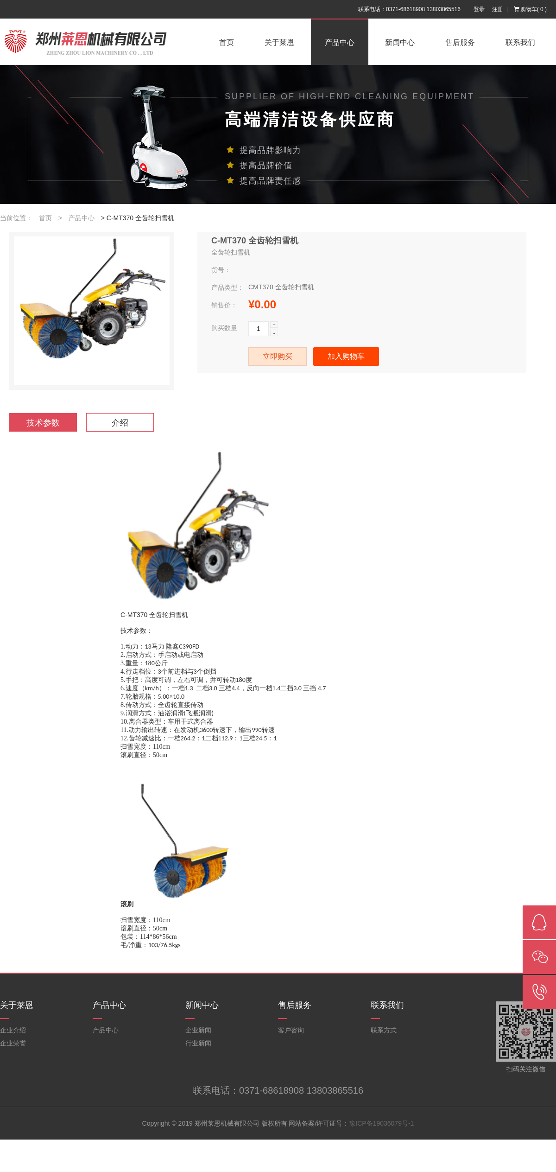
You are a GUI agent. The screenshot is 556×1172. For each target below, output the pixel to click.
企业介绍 (13, 1030)
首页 (226, 42)
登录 (479, 9)
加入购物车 (346, 356)
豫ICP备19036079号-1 (381, 1123)
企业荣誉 (13, 1043)
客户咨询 (291, 1030)
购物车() (530, 9)
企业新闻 (198, 1030)
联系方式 (384, 1030)
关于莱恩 (279, 42)
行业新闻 (198, 1043)
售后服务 (460, 42)
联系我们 (520, 42)
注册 (497, 9)
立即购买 (277, 356)
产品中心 (339, 42)
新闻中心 (400, 42)
